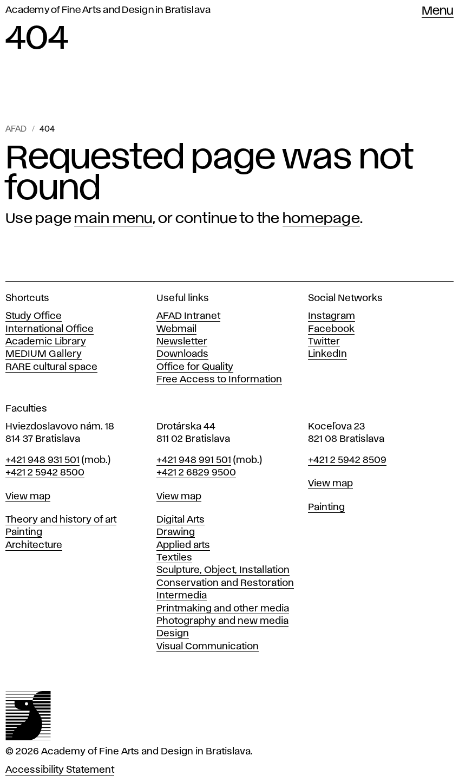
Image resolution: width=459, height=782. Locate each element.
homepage (321, 218)
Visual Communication (207, 646)
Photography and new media (222, 621)
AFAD (16, 129)
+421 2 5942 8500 (44, 472)
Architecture (33, 545)
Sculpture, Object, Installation (223, 570)
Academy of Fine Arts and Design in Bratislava (108, 10)
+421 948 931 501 (42, 460)
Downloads (182, 354)
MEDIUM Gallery (43, 354)
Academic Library (45, 341)
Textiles (174, 557)
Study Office (33, 316)
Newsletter (181, 341)
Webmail (176, 329)
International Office (49, 329)
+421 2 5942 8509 (347, 460)
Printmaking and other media (222, 608)
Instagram (331, 316)
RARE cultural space (51, 367)
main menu (113, 218)
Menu (438, 11)
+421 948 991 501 (193, 460)
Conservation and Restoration (225, 583)
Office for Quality (194, 367)
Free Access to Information (219, 379)
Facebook (331, 329)
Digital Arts (180, 520)
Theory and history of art (60, 520)
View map (27, 496)
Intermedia (181, 595)
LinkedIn (327, 354)
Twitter (324, 341)
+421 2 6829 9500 (196, 472)
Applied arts (183, 545)
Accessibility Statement (59, 770)
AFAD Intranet (188, 316)
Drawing (175, 532)
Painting (23, 532)
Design (172, 633)
